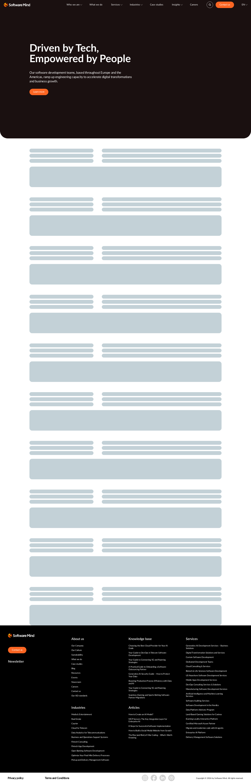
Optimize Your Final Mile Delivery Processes (90, 756)
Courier (74, 724)
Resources (76, 673)
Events (74, 678)
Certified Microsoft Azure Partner (200, 724)
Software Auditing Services (197, 701)
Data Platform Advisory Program (200, 710)
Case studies (156, 5)
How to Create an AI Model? (141, 715)
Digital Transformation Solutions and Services (205, 653)
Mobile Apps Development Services (201, 680)
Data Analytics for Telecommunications (88, 733)
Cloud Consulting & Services (198, 666)
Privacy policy (15, 778)
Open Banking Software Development (87, 751)
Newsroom (76, 682)
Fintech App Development (82, 746)
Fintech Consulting (79, 742)
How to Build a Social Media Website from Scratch (150, 731)
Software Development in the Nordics (202, 705)
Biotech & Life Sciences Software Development (206, 671)
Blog (73, 669)
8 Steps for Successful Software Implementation (150, 726)
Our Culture (76, 650)
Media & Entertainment (81, 715)
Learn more (39, 92)
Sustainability (77, 655)
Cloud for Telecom (79, 728)
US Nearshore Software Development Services (206, 676)
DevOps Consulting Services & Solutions (203, 685)
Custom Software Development (200, 657)
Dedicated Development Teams (199, 662)
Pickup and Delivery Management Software (90, 760)
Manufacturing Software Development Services (206, 689)
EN (243, 5)
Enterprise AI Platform (196, 733)
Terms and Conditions (57, 778)
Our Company (77, 646)
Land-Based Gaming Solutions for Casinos (204, 715)
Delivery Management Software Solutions (204, 737)
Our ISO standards (79, 696)
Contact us (224, 5)
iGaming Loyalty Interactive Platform (202, 719)
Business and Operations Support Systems (89, 737)
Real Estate (76, 719)
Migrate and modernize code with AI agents (204, 728)
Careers (194, 5)
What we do (95, 5)
